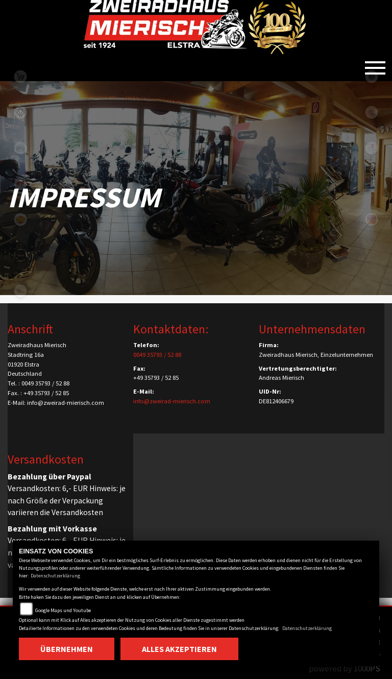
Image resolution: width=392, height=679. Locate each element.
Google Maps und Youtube (63, 610)
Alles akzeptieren (179, 649)
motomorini (20, 291)
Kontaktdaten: (170, 329)
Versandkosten (46, 459)
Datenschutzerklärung (55, 575)
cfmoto (20, 148)
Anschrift (30, 329)
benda (20, 112)
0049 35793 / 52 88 (157, 354)
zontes (20, 255)
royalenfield (20, 219)
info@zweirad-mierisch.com (171, 401)
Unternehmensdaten (312, 329)
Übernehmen (66, 649)
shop (20, 76)
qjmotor (20, 183)
